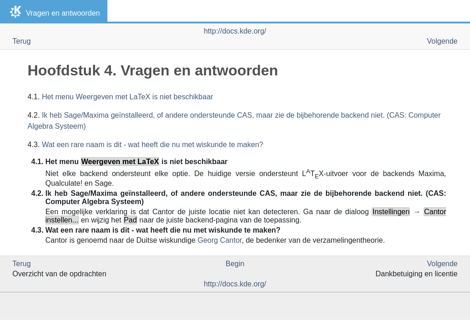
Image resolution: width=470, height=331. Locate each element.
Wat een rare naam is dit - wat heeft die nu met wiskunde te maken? (152, 144)
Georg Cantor (219, 240)
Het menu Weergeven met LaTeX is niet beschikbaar (127, 97)
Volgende (442, 41)
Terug (21, 41)
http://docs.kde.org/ (235, 31)
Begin (235, 264)
